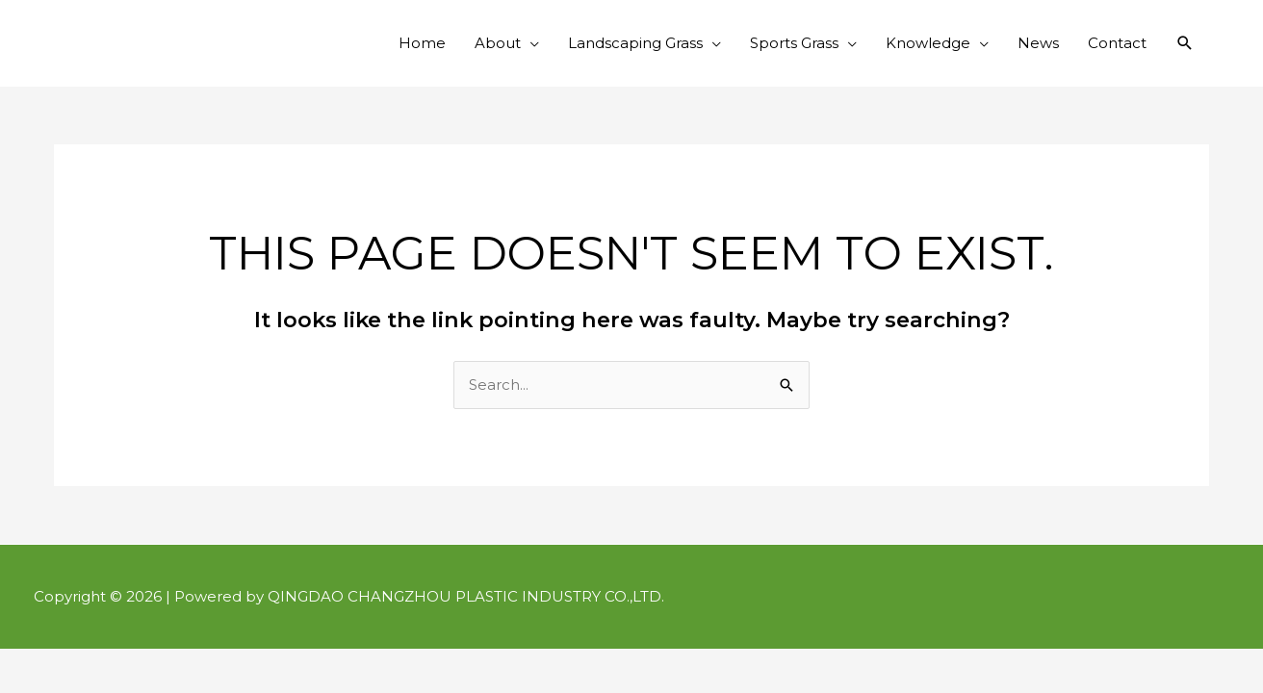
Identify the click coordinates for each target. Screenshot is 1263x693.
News (1038, 43)
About (498, 43)
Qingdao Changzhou (174, 28)
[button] (1185, 43)
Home (422, 43)
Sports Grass (794, 43)
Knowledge (928, 43)
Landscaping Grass (635, 43)
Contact (1117, 43)
